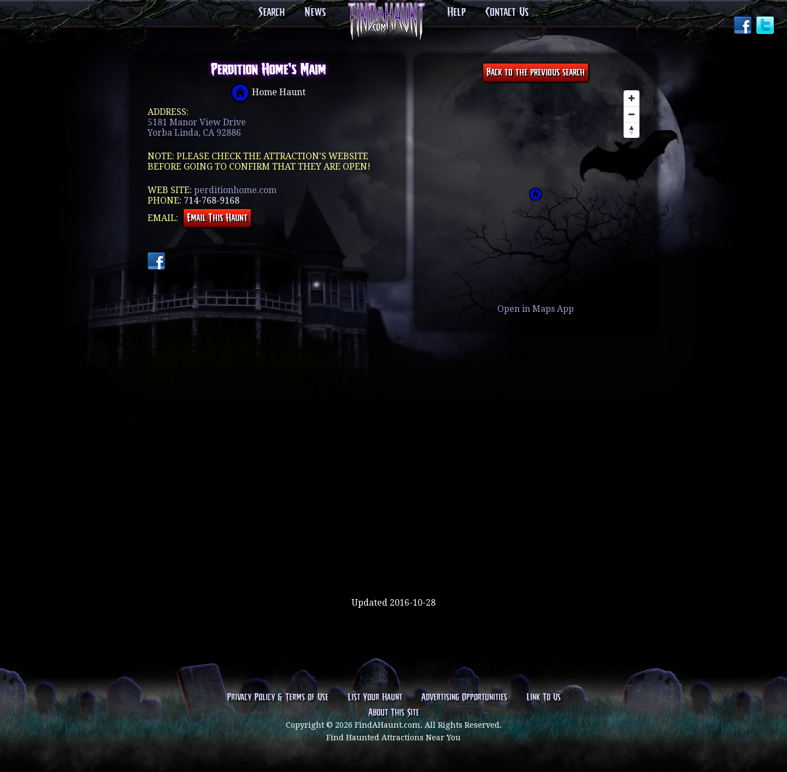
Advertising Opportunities (464, 698)
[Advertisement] (393, 562)
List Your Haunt (375, 698)
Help (456, 13)
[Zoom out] (631, 114)
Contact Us (506, 13)
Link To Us (543, 698)
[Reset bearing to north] (631, 130)
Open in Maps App (535, 309)
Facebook (744, 26)
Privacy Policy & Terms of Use (277, 698)
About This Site (393, 713)
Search (272, 13)
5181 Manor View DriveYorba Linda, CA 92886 (197, 127)
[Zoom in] (631, 98)
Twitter (766, 26)
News (315, 13)
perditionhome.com (235, 190)
